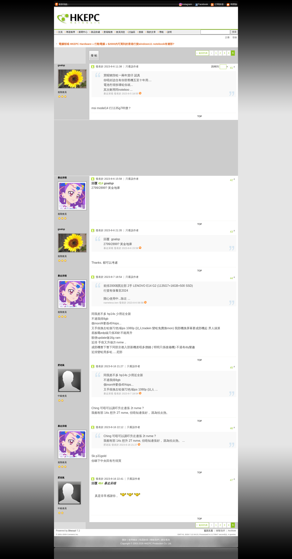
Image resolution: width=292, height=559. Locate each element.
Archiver (232, 530)
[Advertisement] (146, 148)
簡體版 (231, 4)
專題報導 (70, 32)
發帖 (94, 55)
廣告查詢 (165, 540)
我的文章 (151, 32)
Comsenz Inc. (72, 534)
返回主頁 (208, 530)
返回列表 (203, 53)
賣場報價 (108, 32)
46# (100, 483)
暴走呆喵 (62, 177)
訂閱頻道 (217, 4)
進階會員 (62, 92)
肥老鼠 (61, 365)
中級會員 (62, 396)
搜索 (141, 32)
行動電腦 (99, 43)
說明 (169, 32)
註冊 (227, 37)
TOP (199, 116)
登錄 (234, 37)
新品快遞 (95, 32)
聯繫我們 (220, 530)
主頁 (60, 32)
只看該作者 (132, 66)
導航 (161, 32)
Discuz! (72, 530)
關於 (124, 540)
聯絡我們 (154, 540)
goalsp (61, 65)
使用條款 (132, 540)
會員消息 (120, 32)
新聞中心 (83, 32)
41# (100, 183)
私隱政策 (143, 540)
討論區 (131, 32)
